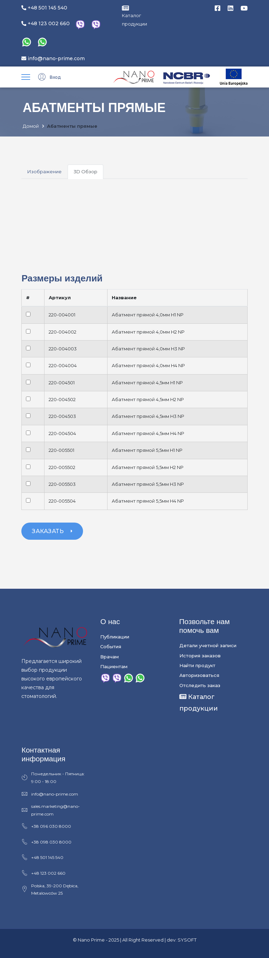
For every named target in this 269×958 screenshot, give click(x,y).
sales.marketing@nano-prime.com (50, 810)
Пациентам (113, 666)
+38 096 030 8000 (46, 826)
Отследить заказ (199, 685)
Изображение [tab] (44, 171)
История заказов (200, 655)
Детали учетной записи (207, 645)
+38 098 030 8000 (46, 842)
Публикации (114, 636)
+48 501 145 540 (44, 8)
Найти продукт (197, 665)
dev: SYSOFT (181, 940)
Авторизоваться (199, 675)
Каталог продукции (134, 16)
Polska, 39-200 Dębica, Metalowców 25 (49, 889)
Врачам (109, 656)
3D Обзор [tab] (85, 171)
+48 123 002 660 (45, 23)
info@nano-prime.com (53, 58)
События (110, 646)
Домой (31, 126)
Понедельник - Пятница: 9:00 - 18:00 (53, 778)
